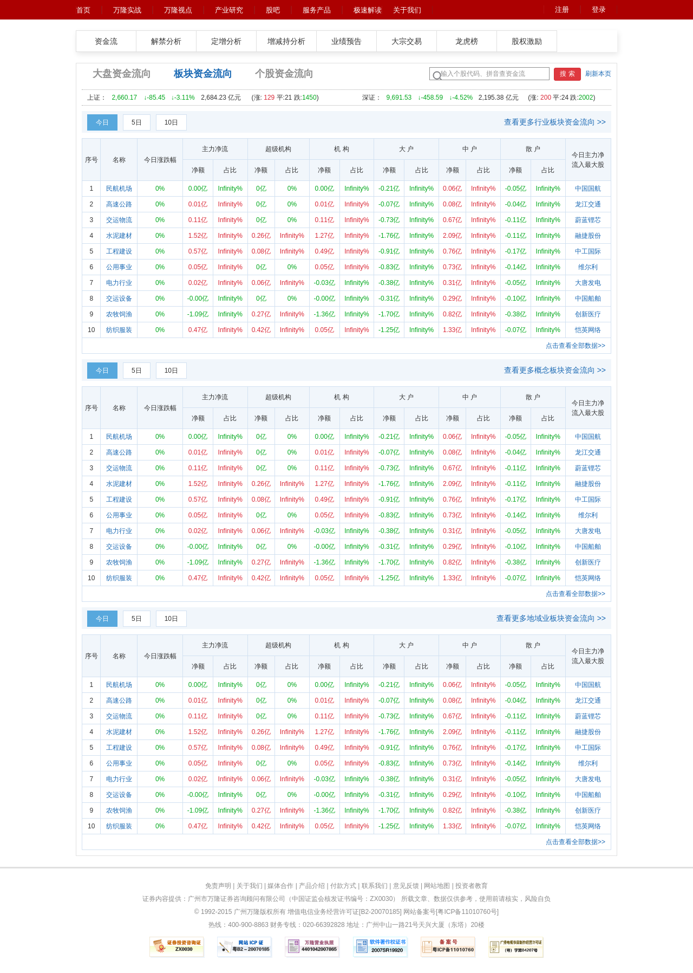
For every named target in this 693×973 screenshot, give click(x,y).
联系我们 (375, 886)
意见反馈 (406, 886)
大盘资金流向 (122, 73)
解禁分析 (166, 41)
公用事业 (119, 267)
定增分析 (226, 41)
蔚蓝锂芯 (588, 220)
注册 (562, 9)
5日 (137, 122)
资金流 (106, 41)
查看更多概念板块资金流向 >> (555, 370)
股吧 (273, 10)
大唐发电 (588, 283)
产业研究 (229, 10)
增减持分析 (286, 41)
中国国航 (588, 188)
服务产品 (317, 10)
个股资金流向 (284, 73)
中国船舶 (588, 298)
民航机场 (119, 188)
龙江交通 (588, 204)
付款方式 (343, 886)
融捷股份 (588, 235)
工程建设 (119, 251)
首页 (83, 10)
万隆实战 (127, 10)
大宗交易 (406, 41)
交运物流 (119, 220)
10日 (171, 122)
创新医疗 (588, 314)
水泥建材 (119, 235)
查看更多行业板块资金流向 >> (555, 122)
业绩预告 (346, 41)
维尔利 (588, 267)
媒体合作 (280, 886)
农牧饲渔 (119, 314)
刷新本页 (598, 73)
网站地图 (437, 886)
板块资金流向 (203, 73)
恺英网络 (588, 330)
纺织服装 (119, 330)
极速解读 (368, 10)
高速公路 (119, 204)
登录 (599, 9)
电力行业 (119, 283)
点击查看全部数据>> (575, 345)
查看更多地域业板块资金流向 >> (551, 618)
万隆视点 (178, 10)
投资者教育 (471, 886)
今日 (102, 122)
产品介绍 (312, 886)
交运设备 (119, 298)
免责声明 (218, 886)
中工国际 (588, 251)
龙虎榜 (466, 41)
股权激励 (527, 41)
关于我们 (407, 10)
